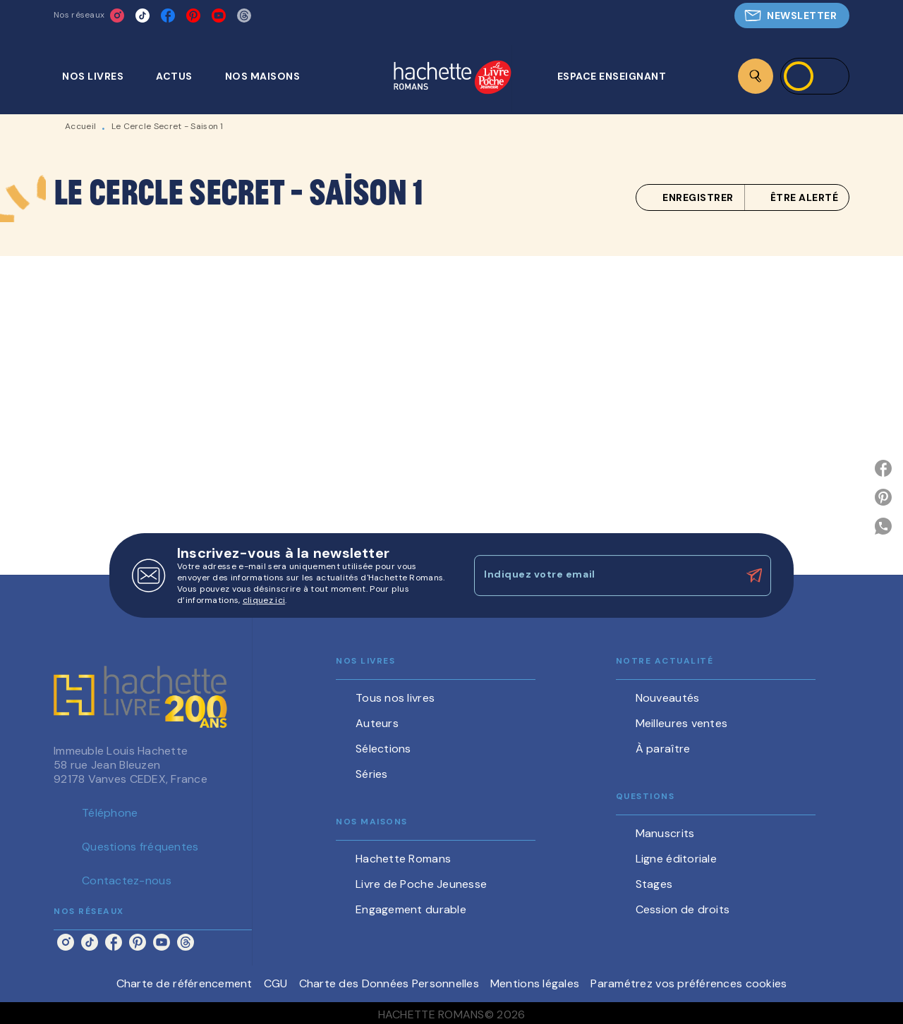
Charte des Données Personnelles (389, 983)
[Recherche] (755, 76)
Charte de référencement (184, 983)
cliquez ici (264, 600)
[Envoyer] (754, 575)
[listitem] (117, 15)
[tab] (100, 76)
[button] (791, 15)
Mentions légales (534, 983)
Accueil (80, 126)
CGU (276, 983)
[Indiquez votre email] (605, 575)
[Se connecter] (814, 76)
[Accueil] (452, 78)
